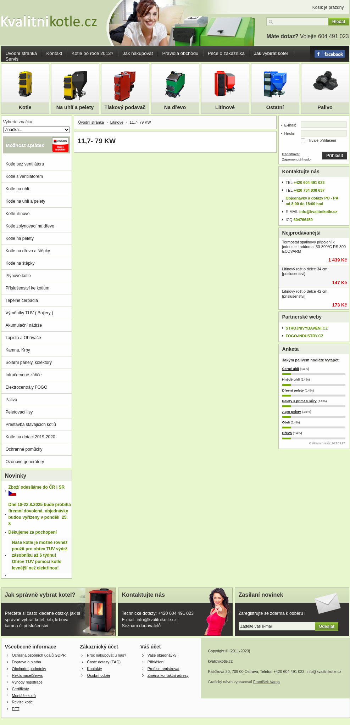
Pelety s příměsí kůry (299, 401)
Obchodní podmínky (29, 669)
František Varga (266, 682)
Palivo (324, 107)
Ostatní (275, 107)
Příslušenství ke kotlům (27, 288)
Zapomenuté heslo (296, 159)
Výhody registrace (27, 682)
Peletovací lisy (19, 412)
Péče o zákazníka (226, 53)
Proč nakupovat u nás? (106, 655)
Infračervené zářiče (24, 374)
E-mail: (290, 125)
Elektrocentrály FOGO (27, 387)
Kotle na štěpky (20, 263)
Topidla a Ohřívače (23, 337)
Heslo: (289, 133)
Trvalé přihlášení (322, 140)
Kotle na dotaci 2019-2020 (30, 436)
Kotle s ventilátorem (24, 176)
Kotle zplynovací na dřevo (30, 226)
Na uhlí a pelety (75, 107)
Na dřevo (175, 107)
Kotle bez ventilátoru (25, 164)
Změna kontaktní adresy (168, 675)
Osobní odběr (98, 675)
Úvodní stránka (21, 53)
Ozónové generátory (25, 461)
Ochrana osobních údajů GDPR (39, 655)
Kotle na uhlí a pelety (25, 201)
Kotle (25, 107)
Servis (12, 59)
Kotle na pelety (20, 238)
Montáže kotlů (24, 695)
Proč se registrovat (163, 669)
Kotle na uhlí (17, 188)
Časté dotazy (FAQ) (104, 662)
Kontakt (54, 53)
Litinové (225, 107)
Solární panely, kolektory (29, 362)
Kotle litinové (18, 213)
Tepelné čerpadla (22, 300)
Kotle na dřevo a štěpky (28, 250)
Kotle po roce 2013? (92, 53)
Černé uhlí (290, 369)
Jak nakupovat (138, 53)
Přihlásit (334, 155)
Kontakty (94, 669)
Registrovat (291, 154)
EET (16, 709)
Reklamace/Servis (27, 675)
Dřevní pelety (293, 390)
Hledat (338, 21)
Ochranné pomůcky (24, 449)
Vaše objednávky (162, 655)
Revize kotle (22, 702)
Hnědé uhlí (291, 379)
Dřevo (287, 433)
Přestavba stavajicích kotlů (31, 424)
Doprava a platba (26, 662)
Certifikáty (20, 689)
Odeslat (326, 626)
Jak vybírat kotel (271, 53)
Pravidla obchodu (180, 53)
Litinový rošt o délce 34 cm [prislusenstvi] (305, 271)
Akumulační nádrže (24, 325)
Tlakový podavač (125, 107)
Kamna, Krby (18, 350)
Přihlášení (156, 662)
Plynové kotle (18, 275)
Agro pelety (291, 412)
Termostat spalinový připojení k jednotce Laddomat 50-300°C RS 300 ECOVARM (314, 246)
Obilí (286, 422)
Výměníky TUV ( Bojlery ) (29, 312)
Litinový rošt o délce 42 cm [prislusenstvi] (305, 293)
